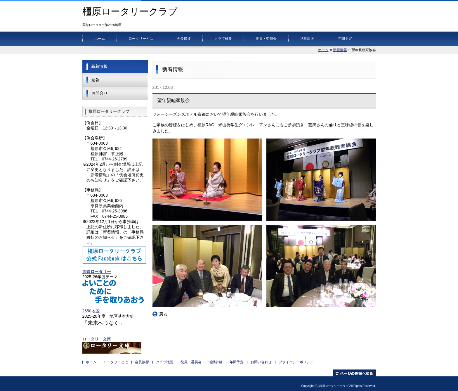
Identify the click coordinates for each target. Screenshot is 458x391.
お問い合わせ (261, 362)
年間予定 (345, 39)
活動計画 (307, 39)
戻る (160, 314)
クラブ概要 (223, 39)
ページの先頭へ (354, 372)
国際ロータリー (96, 271)
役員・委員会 (266, 39)
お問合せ (99, 93)
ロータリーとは (141, 39)
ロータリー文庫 (96, 339)
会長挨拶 (184, 39)
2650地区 (91, 311)
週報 (95, 79)
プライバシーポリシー (296, 362)
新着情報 (340, 50)
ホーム (99, 39)
